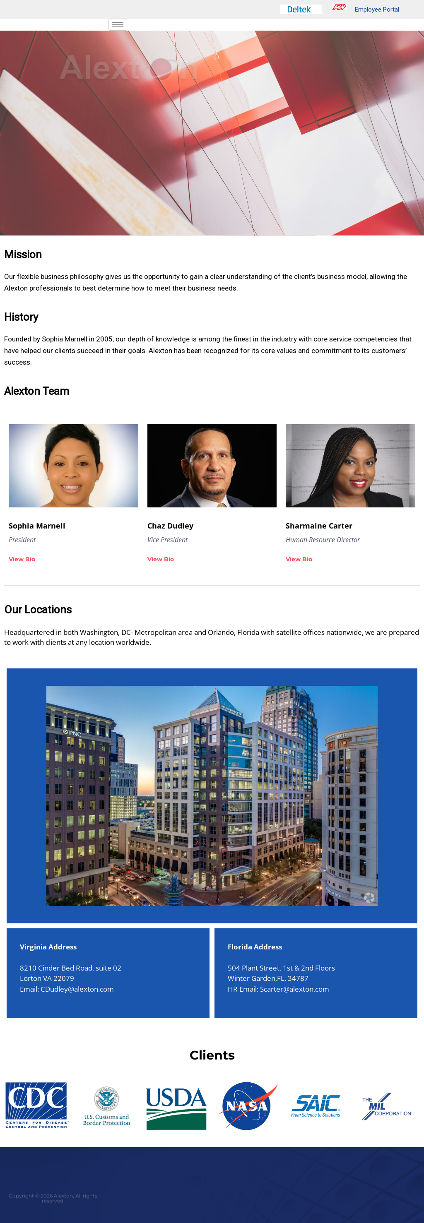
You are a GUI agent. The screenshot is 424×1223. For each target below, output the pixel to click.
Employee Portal (365, 9)
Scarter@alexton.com (294, 989)
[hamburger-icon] (117, 25)
